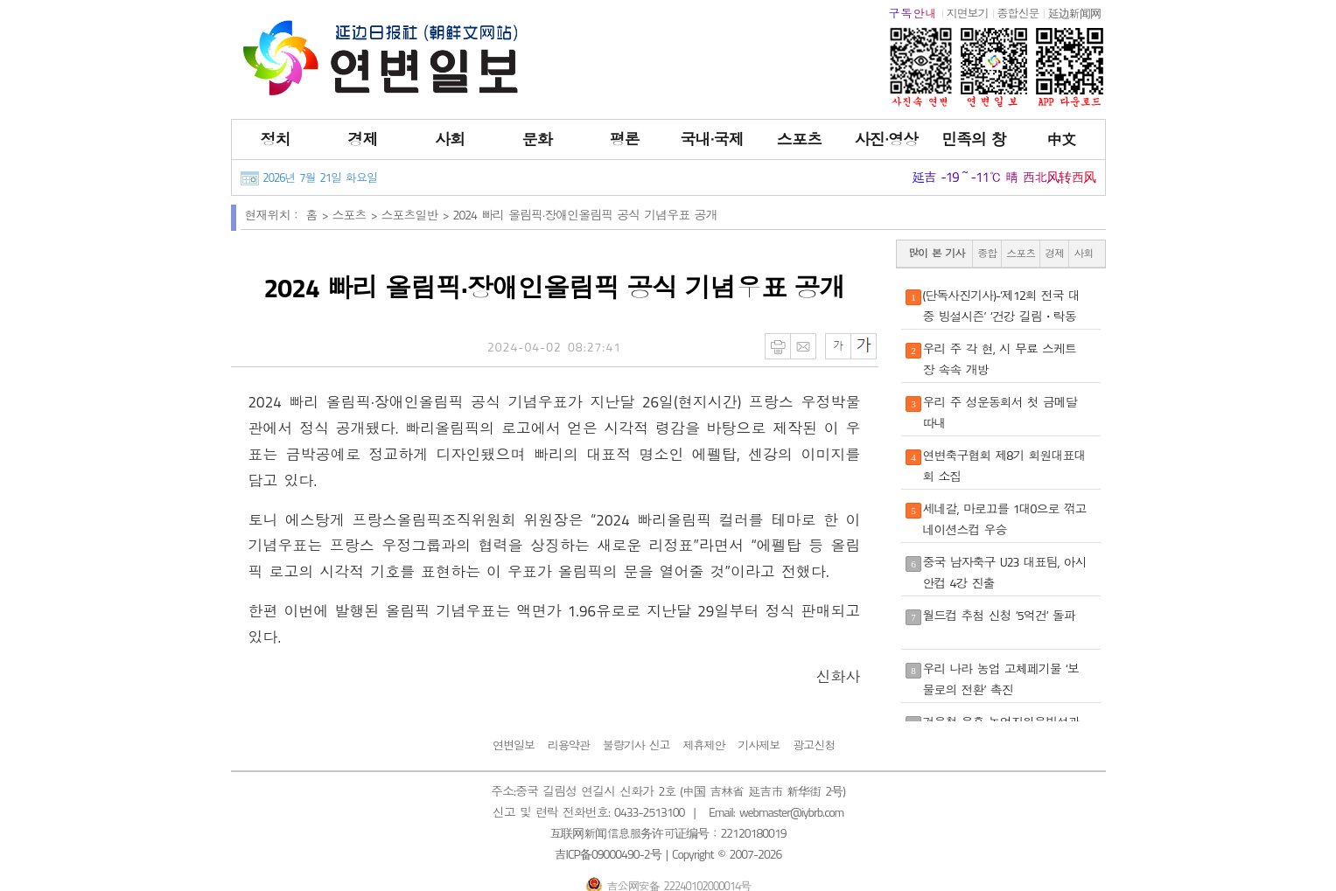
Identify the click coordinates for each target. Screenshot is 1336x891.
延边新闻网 (1074, 13)
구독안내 (913, 13)
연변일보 (514, 745)
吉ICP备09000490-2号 (608, 854)
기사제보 (759, 745)
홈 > (319, 214)
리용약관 (569, 745)
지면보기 (968, 13)
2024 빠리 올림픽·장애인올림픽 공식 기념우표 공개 (585, 214)
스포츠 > (356, 214)
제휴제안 (703, 745)
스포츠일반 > (417, 214)
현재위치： (273, 214)
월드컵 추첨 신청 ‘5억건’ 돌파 (999, 615)
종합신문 (1018, 13)
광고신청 (814, 745)
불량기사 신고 (636, 745)
